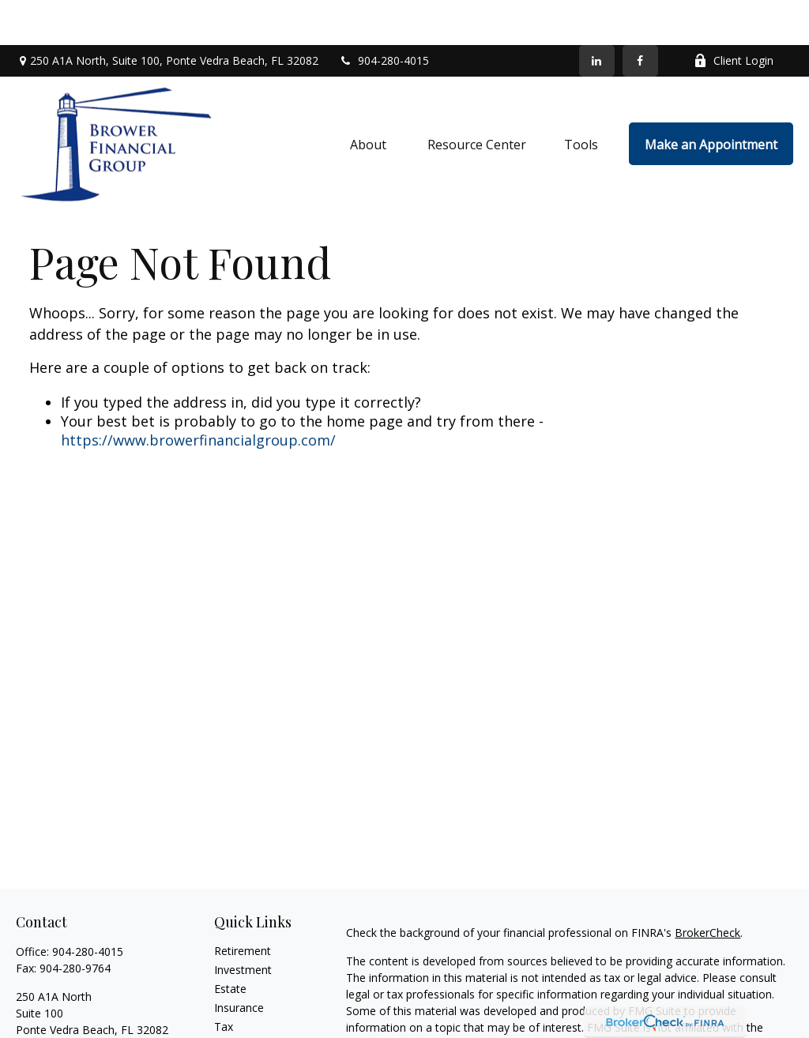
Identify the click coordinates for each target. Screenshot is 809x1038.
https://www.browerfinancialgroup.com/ (198, 394)
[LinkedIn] (597, 16)
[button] (370, 98)
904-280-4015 (383, 16)
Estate (230, 943)
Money (232, 1000)
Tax (223, 981)
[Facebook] (640, 16)
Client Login (733, 16)
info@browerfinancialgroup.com (97, 1012)
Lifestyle (235, 1019)
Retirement (242, 905)
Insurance (239, 962)
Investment (243, 924)
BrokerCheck (707, 887)
